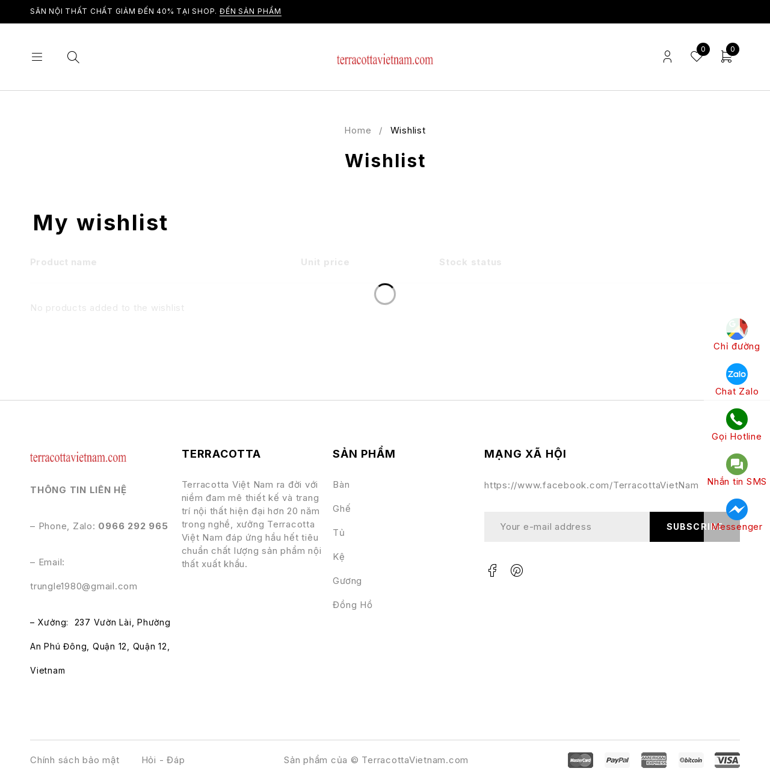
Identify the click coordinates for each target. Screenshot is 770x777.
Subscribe (694, 526)
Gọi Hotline (737, 425)
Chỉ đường (736, 335)
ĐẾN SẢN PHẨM (251, 11)
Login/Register (667, 57)
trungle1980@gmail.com (84, 586)
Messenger (737, 515)
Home (357, 130)
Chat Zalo (737, 380)
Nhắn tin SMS (737, 470)
